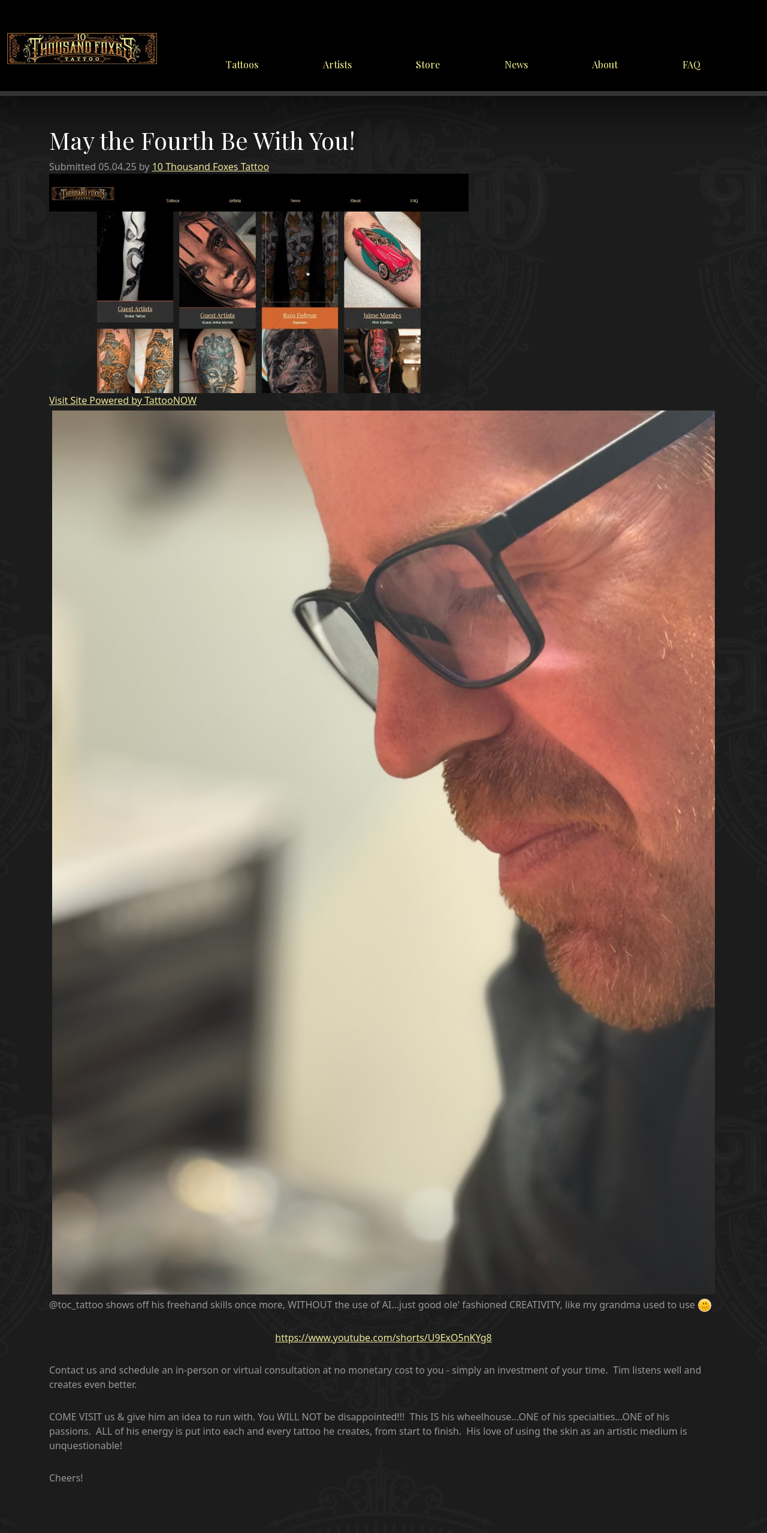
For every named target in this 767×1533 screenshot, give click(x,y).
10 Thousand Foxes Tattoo (211, 166)
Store (428, 64)
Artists (337, 64)
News (516, 64)
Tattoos (242, 64)
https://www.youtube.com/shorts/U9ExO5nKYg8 (383, 1337)
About (605, 64)
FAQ (691, 64)
